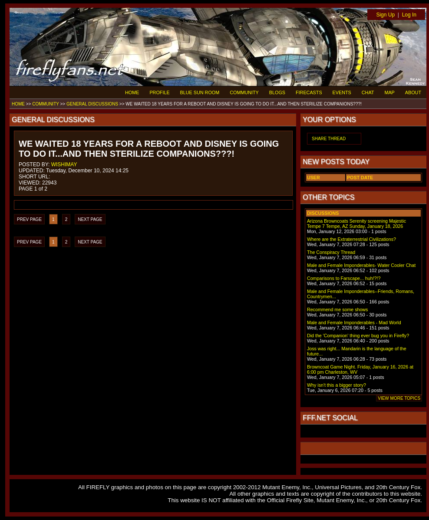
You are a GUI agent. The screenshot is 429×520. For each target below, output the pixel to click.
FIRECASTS (309, 92)
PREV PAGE (29, 219)
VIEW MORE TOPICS (399, 398)
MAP (389, 92)
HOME (132, 92)
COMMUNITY (244, 92)
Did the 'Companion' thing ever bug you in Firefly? (358, 335)
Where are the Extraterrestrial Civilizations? (351, 239)
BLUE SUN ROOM (200, 92)
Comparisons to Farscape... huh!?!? (343, 278)
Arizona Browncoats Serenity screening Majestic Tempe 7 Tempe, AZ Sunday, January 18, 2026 (356, 223)
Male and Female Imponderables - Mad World (354, 322)
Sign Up (385, 15)
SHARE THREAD (329, 138)
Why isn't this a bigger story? (336, 385)
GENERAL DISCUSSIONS (92, 104)
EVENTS (342, 92)
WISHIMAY (64, 164)
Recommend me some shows (337, 309)
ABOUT (413, 92)
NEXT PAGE (90, 219)
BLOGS (277, 92)
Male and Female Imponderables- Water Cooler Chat (361, 265)
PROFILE (159, 92)
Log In (409, 15)
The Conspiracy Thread (331, 252)
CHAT (368, 92)
